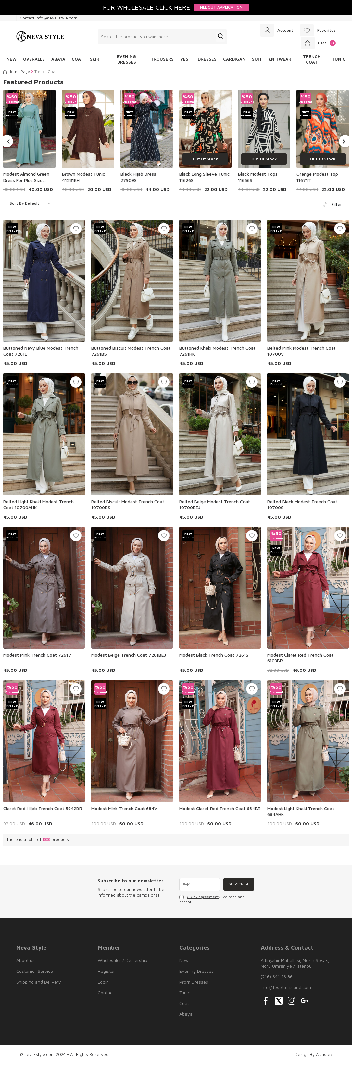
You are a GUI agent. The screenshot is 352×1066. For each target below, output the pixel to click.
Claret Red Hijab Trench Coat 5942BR (42, 810)
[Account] (274, 31)
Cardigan (234, 61)
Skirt (96, 61)
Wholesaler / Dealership (122, 962)
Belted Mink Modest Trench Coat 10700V (301, 352)
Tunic (339, 61)
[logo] (40, 37)
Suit (257, 61)
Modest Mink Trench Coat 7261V (37, 656)
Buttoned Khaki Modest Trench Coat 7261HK (217, 352)
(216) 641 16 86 (277, 978)
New (184, 962)
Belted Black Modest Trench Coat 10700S (302, 506)
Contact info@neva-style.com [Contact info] (48, 17)
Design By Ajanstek (314, 1056)
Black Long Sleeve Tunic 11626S (204, 179)
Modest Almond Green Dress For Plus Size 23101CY (26, 179)
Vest (185, 61)
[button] (7, 143)
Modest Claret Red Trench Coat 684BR (220, 810)
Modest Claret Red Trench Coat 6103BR (300, 659)
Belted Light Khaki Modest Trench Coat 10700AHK (38, 506)
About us (25, 962)
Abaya (58, 61)
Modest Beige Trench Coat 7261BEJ (128, 656)
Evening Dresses (126, 61)
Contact (106, 994)
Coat (77, 61)
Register (106, 973)
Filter (332, 206)
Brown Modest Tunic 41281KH (83, 179)
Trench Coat (312, 61)
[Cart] (317, 44)
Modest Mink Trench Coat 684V (124, 810)
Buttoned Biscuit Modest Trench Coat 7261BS (130, 352)
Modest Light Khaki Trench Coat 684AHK (300, 813)
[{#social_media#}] (265, 1003)
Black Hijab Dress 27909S (138, 179)
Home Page (16, 73)
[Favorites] (317, 31)
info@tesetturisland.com (286, 989)
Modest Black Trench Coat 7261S (213, 656)
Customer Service (34, 973)
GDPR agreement (203, 899)
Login (103, 983)
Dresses (207, 61)
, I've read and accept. (212, 902)
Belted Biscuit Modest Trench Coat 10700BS (127, 506)
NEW (11, 61)
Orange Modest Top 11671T (317, 179)
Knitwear (280, 61)
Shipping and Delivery (38, 983)
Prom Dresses (193, 983)
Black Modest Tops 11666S (258, 179)
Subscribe (238, 886)
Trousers (162, 61)
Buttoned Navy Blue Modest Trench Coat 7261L (40, 352)
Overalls (34, 61)
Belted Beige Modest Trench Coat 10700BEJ (214, 506)
